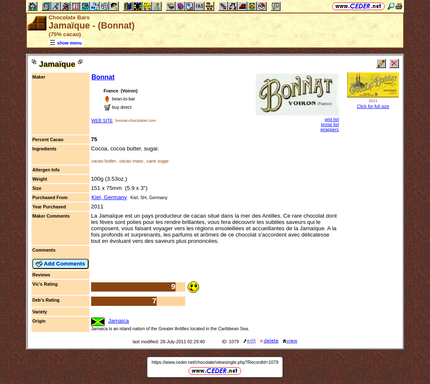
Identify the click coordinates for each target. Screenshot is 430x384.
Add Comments (60, 263)
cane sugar (158, 160)
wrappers (329, 129)
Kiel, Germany (109, 197)
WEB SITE (102, 120)
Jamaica (118, 321)
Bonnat (103, 77)
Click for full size (373, 106)
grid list (332, 119)
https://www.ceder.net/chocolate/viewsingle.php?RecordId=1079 (215, 362)
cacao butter (104, 160)
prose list (330, 124)
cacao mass (131, 160)
